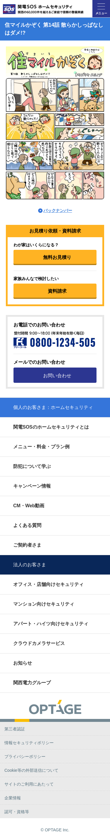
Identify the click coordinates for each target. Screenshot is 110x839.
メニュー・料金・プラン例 (41, 446)
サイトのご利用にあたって (29, 784)
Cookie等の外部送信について (31, 770)
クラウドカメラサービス (39, 643)
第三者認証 (14, 729)
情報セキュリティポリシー (29, 742)
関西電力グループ (32, 682)
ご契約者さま (27, 545)
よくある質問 (27, 525)
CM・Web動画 (28, 505)
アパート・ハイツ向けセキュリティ (50, 623)
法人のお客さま (29, 564)
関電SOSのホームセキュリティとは (51, 426)
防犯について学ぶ (32, 466)
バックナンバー (57, 210)
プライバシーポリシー (24, 756)
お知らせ (22, 663)
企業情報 (12, 798)
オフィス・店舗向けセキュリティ (48, 584)
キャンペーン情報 (32, 485)
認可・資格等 (16, 811)
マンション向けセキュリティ (43, 604)
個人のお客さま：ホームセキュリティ (53, 407)
